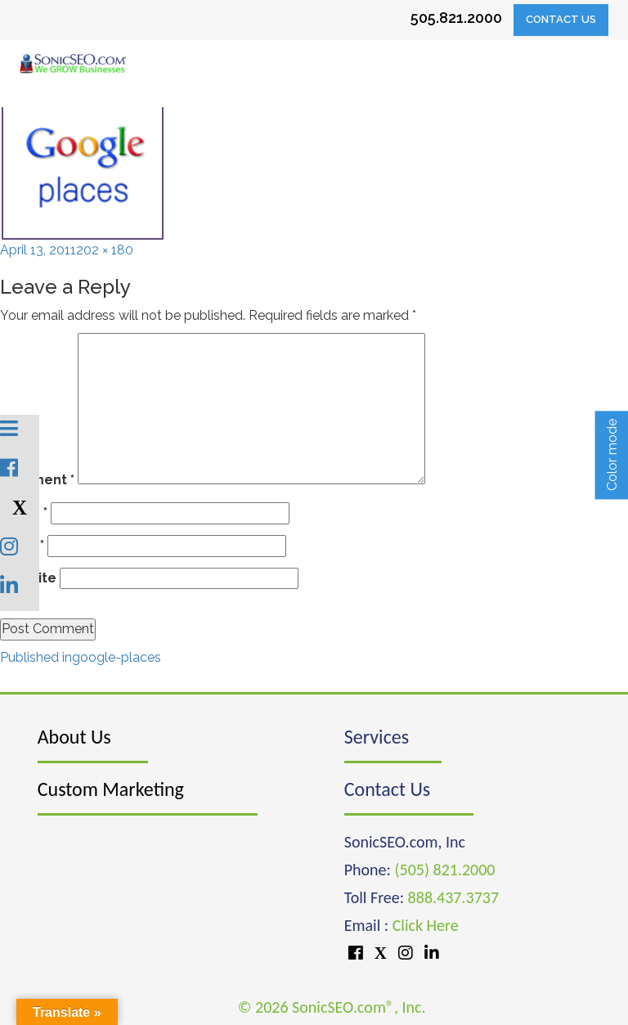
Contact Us (561, 19)
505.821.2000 (456, 17)
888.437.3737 (453, 897)
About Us (74, 737)
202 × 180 (104, 250)
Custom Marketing (111, 789)
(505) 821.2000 (444, 869)
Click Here (425, 925)
